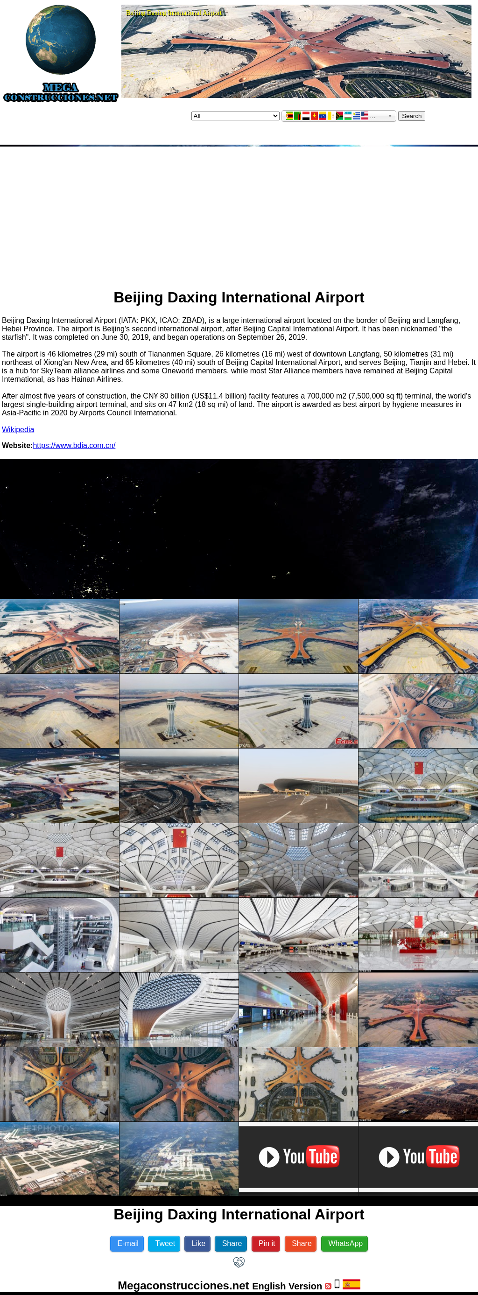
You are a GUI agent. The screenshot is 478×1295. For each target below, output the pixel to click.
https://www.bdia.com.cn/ (74, 445)
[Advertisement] (239, 213)
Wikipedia (18, 430)
